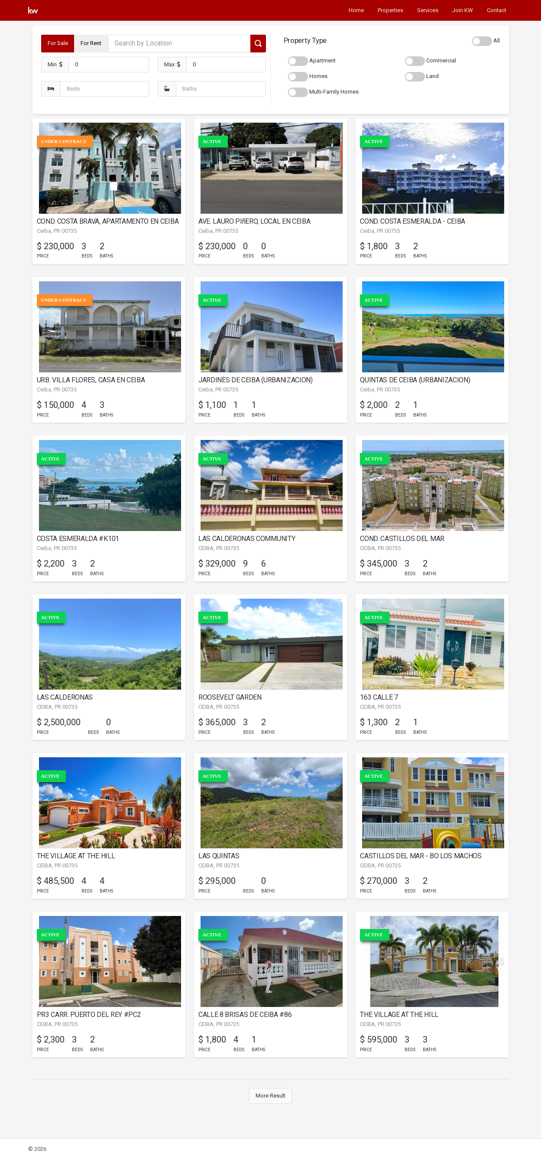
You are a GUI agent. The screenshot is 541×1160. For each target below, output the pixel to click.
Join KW (462, 10)
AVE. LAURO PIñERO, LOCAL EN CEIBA (254, 221)
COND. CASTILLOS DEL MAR (402, 538)
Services (427, 10)
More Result (270, 1095)
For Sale (58, 43)
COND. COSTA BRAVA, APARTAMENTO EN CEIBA (108, 221)
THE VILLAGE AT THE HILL (76, 856)
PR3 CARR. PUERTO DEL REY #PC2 (89, 1014)
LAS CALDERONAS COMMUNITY (246, 538)
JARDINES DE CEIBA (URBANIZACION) (255, 380)
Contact (496, 10)
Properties (390, 10)
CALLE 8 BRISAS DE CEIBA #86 (245, 1014)
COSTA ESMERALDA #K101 (78, 538)
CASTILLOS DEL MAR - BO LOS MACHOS (421, 856)
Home (356, 10)
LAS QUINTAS (219, 856)
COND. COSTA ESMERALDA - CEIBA (412, 221)
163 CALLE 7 (379, 697)
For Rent (91, 43)
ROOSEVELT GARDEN (230, 697)
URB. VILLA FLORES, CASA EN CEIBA (91, 380)
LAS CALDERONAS (65, 697)
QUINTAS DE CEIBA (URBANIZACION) (415, 380)
